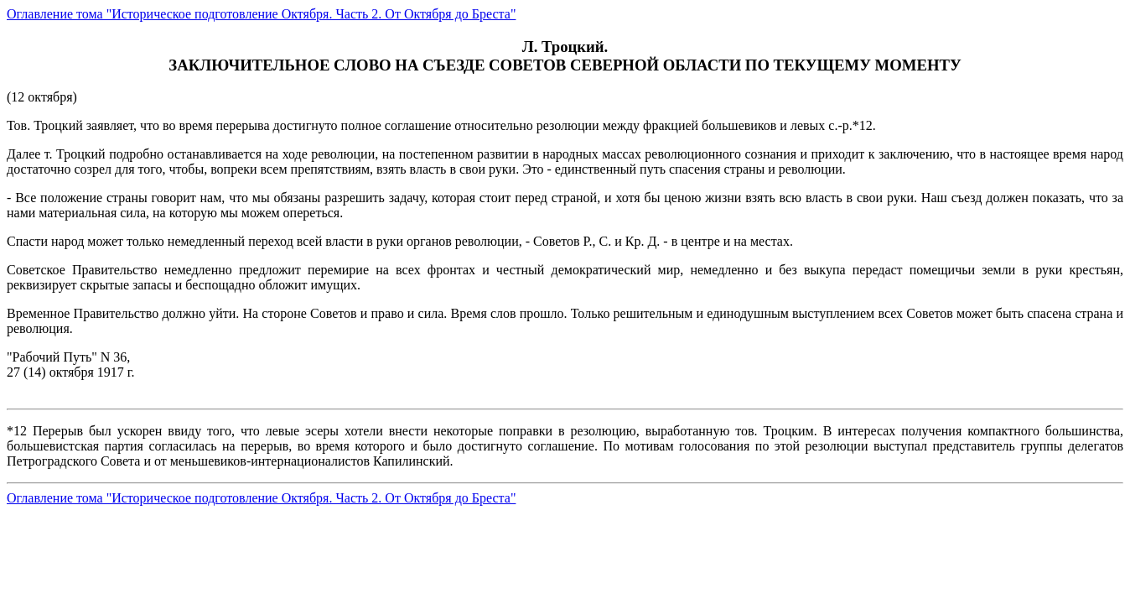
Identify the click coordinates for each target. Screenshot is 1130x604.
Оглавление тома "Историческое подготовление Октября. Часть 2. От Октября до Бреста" (261, 14)
